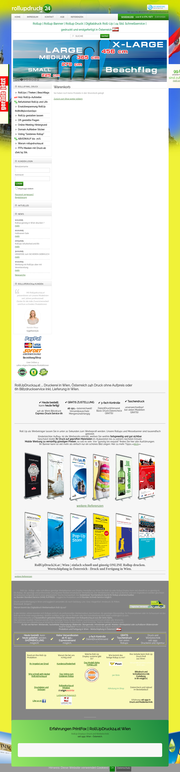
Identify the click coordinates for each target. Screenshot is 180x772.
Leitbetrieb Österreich (66, 695)
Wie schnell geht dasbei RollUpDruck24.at (39, 675)
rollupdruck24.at (105, 762)
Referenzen (77, 17)
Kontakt (49, 17)
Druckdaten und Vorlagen (41, 688)
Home (17, 17)
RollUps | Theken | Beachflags (33, 92)
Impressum (32, 17)
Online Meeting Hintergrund (32, 125)
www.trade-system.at (135, 762)
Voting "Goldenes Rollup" (31, 134)
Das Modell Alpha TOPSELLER (92, 664)
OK (112, 768)
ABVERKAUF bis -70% (29, 139)
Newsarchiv (20, 275)
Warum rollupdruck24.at (30, 143)
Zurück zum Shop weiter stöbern (68, 99)
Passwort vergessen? (24, 194)
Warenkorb (127, 17)
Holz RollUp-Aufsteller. (30, 97)
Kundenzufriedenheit (66, 664)
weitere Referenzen (90, 505)
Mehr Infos (158, 754)
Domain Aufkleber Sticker (31, 129)
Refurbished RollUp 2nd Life (32, 102)
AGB (62, 17)
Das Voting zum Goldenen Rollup (66, 675)
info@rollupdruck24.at (158, 12)
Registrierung (21, 197)
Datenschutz (123, 768)
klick (136, 444)
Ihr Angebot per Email (39, 664)
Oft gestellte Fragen (28, 120)
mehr (17, 226)
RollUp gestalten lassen (30, 115)
